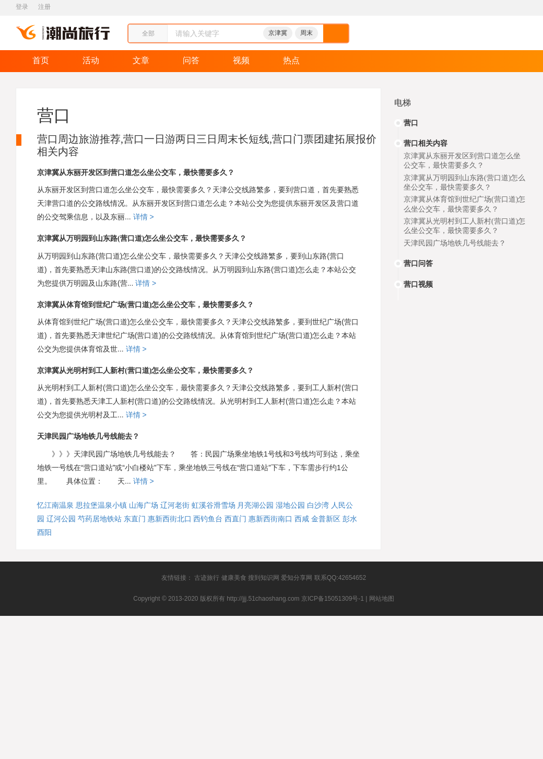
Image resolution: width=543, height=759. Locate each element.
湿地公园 (290, 505)
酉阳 (44, 532)
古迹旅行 (206, 577)
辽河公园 (61, 519)
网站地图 (381, 598)
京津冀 (277, 33)
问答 (191, 60)
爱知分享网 (296, 577)
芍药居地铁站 (100, 519)
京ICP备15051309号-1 (332, 598)
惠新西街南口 (270, 519)
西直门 (235, 519)
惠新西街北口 (170, 519)
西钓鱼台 (207, 519)
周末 (306, 33)
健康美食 (233, 577)
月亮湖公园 (255, 505)
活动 (90, 60)
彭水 (350, 519)
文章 (141, 60)
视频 (241, 60)
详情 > (142, 217)
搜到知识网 (263, 577)
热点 (291, 60)
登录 (22, 6)
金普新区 (325, 519)
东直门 (135, 519)
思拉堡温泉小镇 (101, 505)
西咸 (301, 519)
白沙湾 (318, 505)
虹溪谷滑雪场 (213, 505)
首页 (40, 60)
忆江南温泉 (55, 505)
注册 (44, 6)
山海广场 (143, 505)
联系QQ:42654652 (340, 577)
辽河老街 (175, 505)
